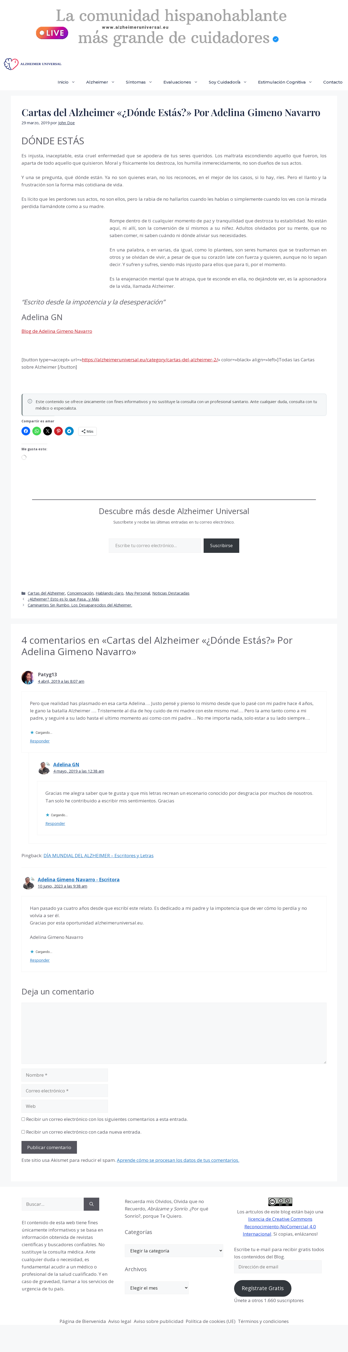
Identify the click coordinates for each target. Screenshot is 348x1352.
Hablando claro (109, 593)
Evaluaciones (183, 82)
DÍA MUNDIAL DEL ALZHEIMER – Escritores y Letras (99, 855)
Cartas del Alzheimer (46, 593)
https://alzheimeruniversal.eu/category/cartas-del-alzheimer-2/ (150, 359)
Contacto (333, 82)
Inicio (69, 82)
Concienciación (80, 593)
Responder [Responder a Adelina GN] (55, 823)
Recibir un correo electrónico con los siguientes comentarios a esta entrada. (107, 1119)
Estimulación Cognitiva (288, 82)
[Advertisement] (62, 254)
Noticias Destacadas (170, 593)
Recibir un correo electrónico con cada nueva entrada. (83, 1132)
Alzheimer (103, 82)
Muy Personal (138, 593)
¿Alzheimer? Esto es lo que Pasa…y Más (63, 599)
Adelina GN (66, 764)
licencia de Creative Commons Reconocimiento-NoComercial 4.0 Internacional (279, 1226)
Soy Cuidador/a (231, 82)
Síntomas (142, 82)
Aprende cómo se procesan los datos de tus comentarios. (178, 1160)
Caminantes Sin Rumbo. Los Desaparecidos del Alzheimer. (80, 605)
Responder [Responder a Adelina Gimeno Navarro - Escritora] (40, 960)
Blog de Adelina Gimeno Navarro (56, 331)
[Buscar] (91, 1204)
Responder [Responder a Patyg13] (40, 741)
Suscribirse (221, 546)
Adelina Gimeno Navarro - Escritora (79, 879)
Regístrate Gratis (263, 1288)
